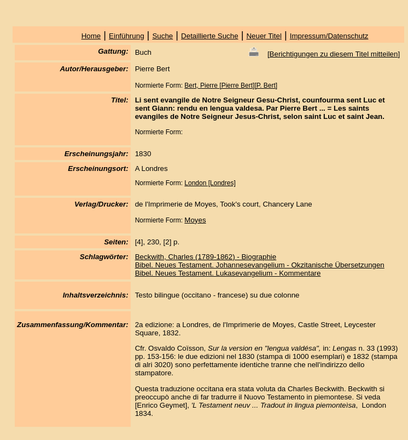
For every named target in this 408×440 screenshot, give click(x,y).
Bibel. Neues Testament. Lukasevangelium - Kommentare (228, 273)
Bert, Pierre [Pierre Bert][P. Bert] (230, 85)
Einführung (126, 36)
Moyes (195, 220)
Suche (162, 36)
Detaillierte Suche (209, 36)
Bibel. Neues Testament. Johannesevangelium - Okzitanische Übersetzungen (259, 265)
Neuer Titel (263, 36)
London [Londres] (209, 183)
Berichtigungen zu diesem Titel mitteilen (334, 54)
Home (91, 36)
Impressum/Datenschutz (329, 36)
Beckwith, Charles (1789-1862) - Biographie (206, 257)
